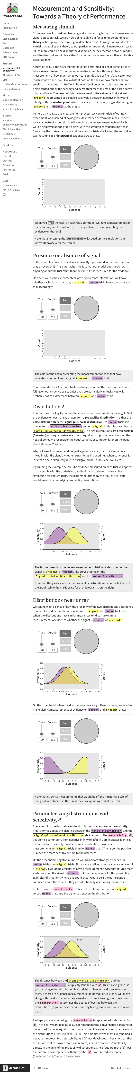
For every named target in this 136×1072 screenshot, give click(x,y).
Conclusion (9, 145)
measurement (50, 71)
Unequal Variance (12, 138)
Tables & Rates (11, 52)
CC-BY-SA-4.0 (10, 185)
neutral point (61, 102)
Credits (7, 174)
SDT (5, 79)
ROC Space (9, 57)
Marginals (8, 120)
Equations (8, 165)
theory (37, 42)
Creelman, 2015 (43, 1056)
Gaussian (39, 435)
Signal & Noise (10, 38)
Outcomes (8, 48)
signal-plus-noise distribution (83, 422)
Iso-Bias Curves (11, 89)
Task (5, 43)
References (9, 169)
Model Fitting (10, 104)
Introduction (10, 27)
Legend (7, 156)
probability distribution (100, 418)
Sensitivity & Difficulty (15, 124)
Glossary (7, 160)
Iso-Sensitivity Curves (15, 84)
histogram (62, 136)
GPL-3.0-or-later (11, 190)
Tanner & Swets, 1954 (67, 1056)
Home (6, 23)
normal (128, 431)
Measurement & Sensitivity (11, 69)
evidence (105, 93)
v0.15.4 (6, 181)
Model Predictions (13, 109)
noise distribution (44, 422)
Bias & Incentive (11, 129)
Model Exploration (13, 100)
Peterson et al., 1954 (67, 1034)
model (37, 46)
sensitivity (120, 826)
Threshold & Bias (12, 75)
